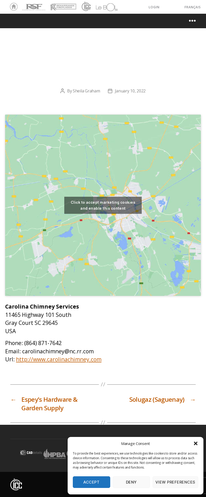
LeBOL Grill (102, 7)
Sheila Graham (86, 91)
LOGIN (154, 7)
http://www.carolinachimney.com (58, 359)
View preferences (175, 482)
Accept (91, 482)
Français (193, 7)
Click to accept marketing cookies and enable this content (103, 205)
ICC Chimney (85, 7)
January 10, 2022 (130, 91)
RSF (25, 5)
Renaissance (62, 5)
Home (12, 7)
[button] (195, 443)
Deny (131, 482)
